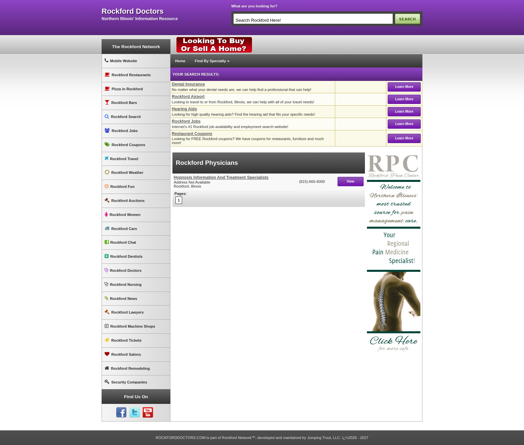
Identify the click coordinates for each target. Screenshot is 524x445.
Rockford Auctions (125, 200)
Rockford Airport (188, 96)
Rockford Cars (121, 228)
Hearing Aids (184, 109)
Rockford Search (123, 116)
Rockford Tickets (123, 340)
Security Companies (126, 381)
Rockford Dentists (123, 256)
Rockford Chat (120, 242)
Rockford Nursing (123, 284)
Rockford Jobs (121, 130)
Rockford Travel (121, 158)
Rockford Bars (121, 102)
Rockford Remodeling (127, 368)
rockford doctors (133, 11)
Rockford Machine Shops (130, 326)
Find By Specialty (210, 61)
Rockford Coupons (125, 144)
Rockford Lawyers (124, 312)
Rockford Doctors (123, 270)
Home (180, 61)
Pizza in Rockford (124, 88)
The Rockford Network (136, 46)
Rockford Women (122, 214)
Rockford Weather (124, 172)
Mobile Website (121, 60)
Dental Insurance (188, 84)
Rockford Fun (120, 186)
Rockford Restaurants (128, 74)
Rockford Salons (123, 354)
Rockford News (121, 298)
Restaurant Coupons (192, 133)
